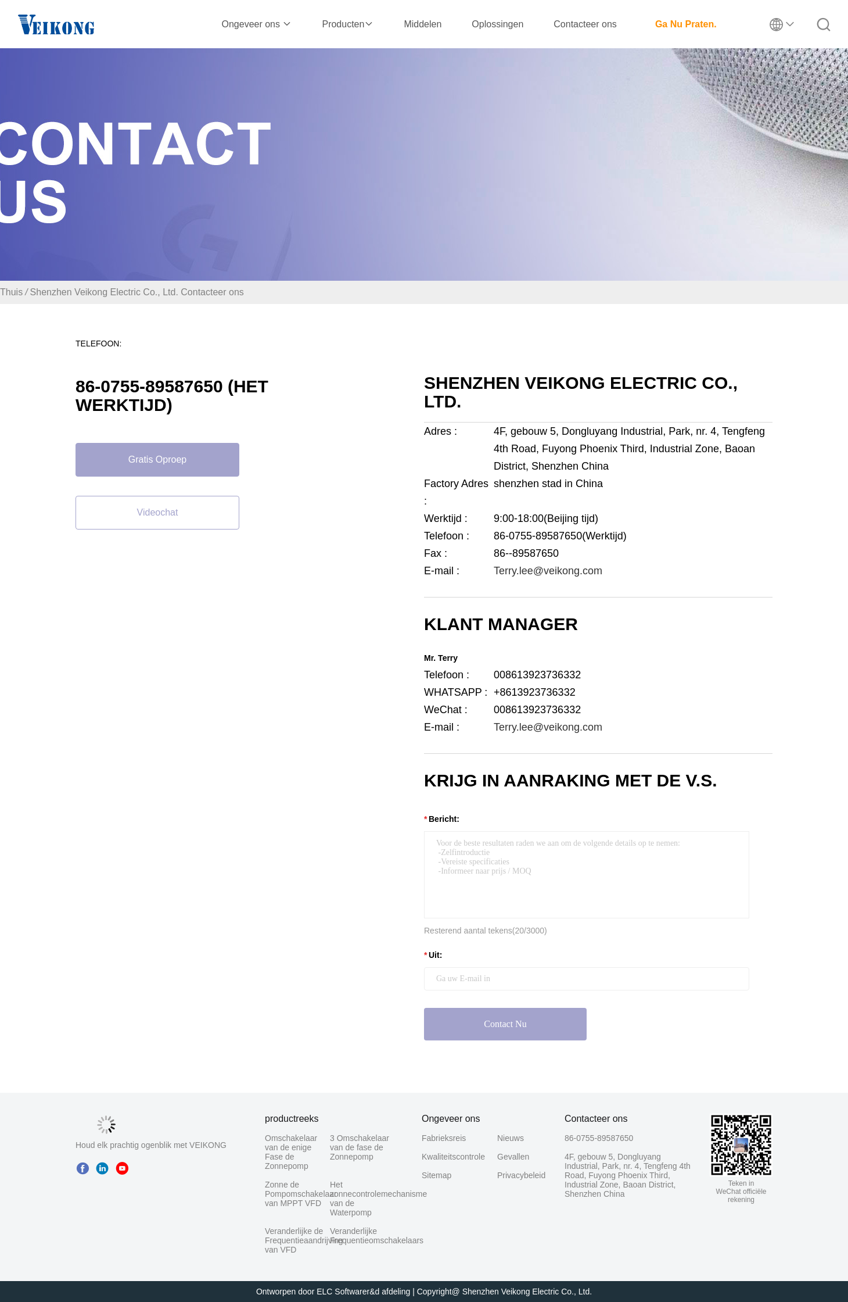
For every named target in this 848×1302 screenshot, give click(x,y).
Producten (347, 24)
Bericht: (444, 819)
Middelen (422, 24)
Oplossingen (497, 24)
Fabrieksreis (444, 1138)
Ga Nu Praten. (686, 24)
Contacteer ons (585, 24)
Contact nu (505, 1024)
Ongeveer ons (257, 24)
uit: (435, 955)
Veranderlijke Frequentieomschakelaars (376, 1235)
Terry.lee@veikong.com (548, 571)
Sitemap (436, 1175)
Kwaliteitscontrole (453, 1156)
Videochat (157, 512)
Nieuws (510, 1138)
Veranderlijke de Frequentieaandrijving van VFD (304, 1240)
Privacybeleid (517, 1175)
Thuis (11, 292)
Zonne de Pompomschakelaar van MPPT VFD (301, 1194)
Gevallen (513, 1156)
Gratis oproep (157, 459)
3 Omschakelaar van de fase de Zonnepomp (359, 1147)
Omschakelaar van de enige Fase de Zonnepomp (291, 1152)
